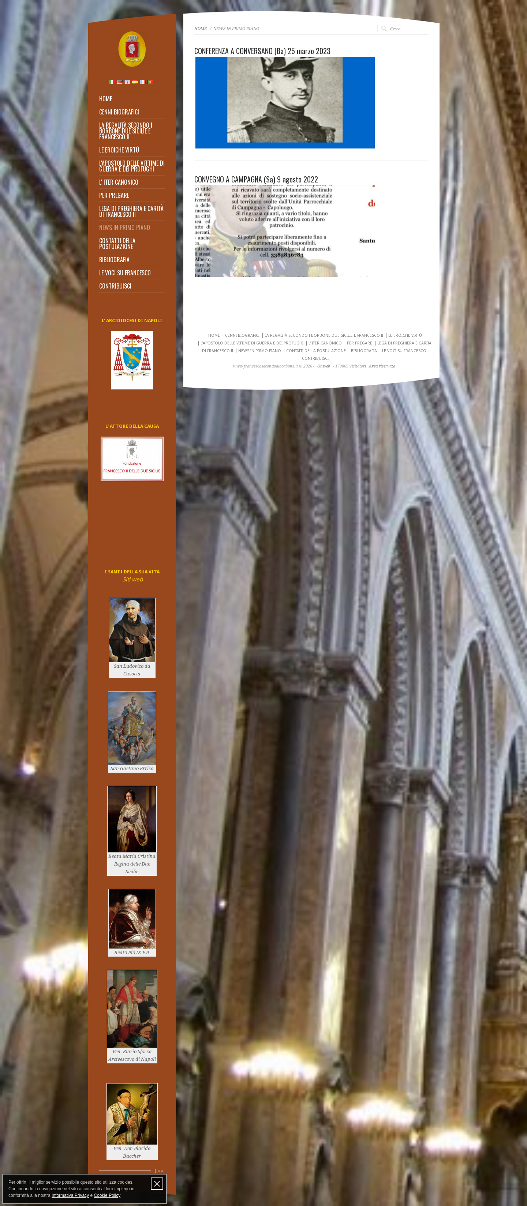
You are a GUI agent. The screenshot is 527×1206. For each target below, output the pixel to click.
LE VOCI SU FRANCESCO (125, 273)
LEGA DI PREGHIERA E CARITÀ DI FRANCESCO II (131, 211)
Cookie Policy (107, 1195)
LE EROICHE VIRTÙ (119, 150)
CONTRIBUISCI (115, 286)
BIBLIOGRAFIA (114, 260)
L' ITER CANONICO (118, 182)
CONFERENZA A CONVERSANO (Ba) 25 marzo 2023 (262, 50)
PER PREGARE (114, 195)
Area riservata (382, 366)
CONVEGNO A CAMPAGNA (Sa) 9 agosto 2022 (256, 179)
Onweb (323, 366)
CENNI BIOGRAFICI (119, 112)
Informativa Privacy (70, 1195)
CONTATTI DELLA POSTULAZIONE (117, 243)
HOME (105, 99)
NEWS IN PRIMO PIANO (124, 227)
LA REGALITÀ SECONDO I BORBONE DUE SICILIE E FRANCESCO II (125, 131)
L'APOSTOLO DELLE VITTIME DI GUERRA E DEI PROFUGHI (132, 166)
